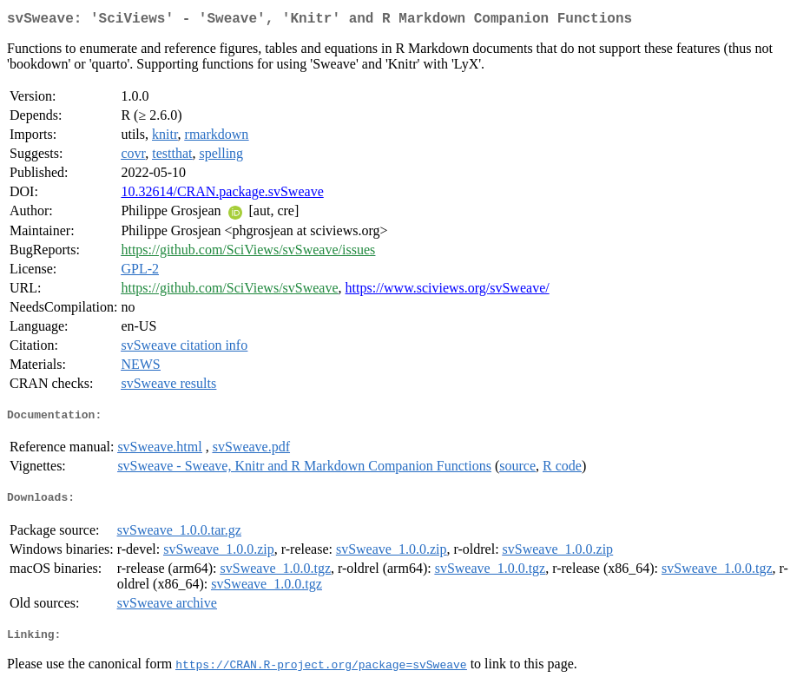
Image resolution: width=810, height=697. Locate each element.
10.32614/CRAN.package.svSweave (222, 194)
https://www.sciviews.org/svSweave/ (448, 291)
